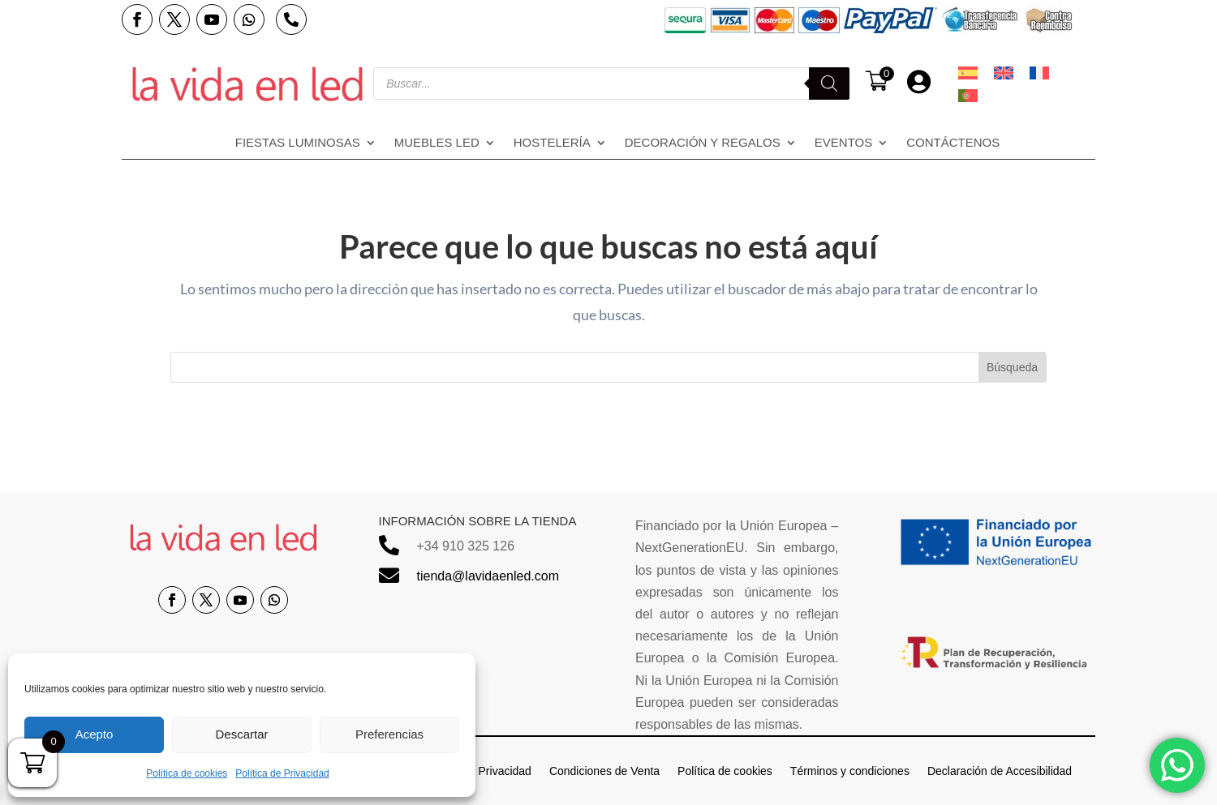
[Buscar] (829, 83)
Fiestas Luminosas (297, 143)
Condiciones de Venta (604, 770)
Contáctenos (953, 143)
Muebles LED (436, 143)
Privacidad (505, 770)
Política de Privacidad (282, 773)
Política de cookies (186, 773)
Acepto (94, 734)
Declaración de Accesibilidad (999, 770)
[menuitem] (968, 73)
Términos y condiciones (850, 770)
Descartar (241, 734)
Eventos (843, 143)
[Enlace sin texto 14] (247, 83)
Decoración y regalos (703, 143)
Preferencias (389, 734)
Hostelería (552, 143)
